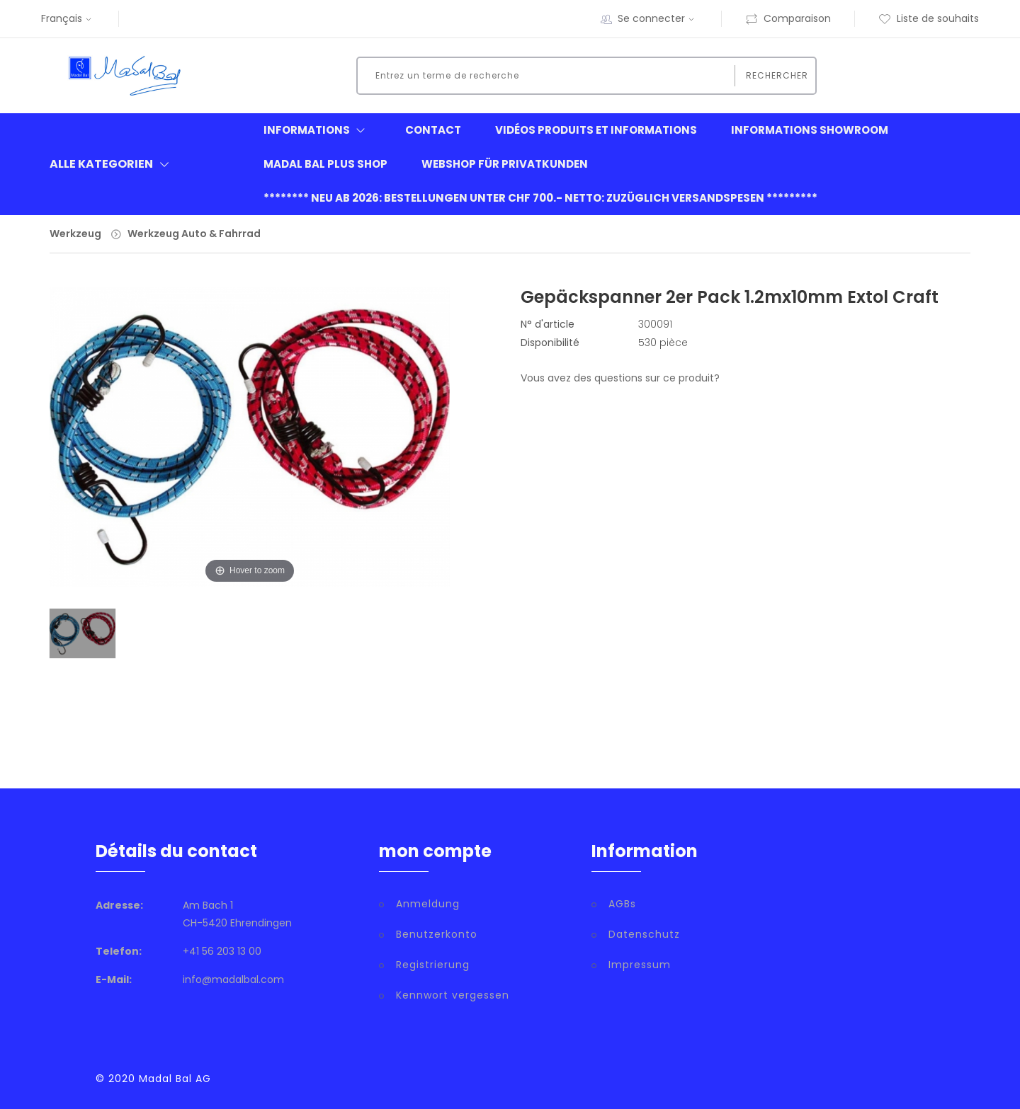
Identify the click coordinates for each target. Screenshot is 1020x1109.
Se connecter (658, 18)
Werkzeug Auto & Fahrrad (194, 233)
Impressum (639, 965)
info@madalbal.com (233, 979)
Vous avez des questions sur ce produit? (620, 378)
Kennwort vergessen (452, 995)
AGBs (622, 904)
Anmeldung (428, 904)
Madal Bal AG (175, 1078)
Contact (433, 129)
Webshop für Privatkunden (504, 163)
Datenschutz (644, 934)
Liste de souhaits (928, 18)
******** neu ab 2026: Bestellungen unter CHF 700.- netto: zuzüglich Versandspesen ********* (540, 197)
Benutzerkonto (436, 934)
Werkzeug (75, 233)
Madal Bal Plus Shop (325, 163)
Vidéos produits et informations (596, 129)
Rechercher (777, 75)
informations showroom (809, 129)
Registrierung (433, 965)
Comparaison (788, 18)
